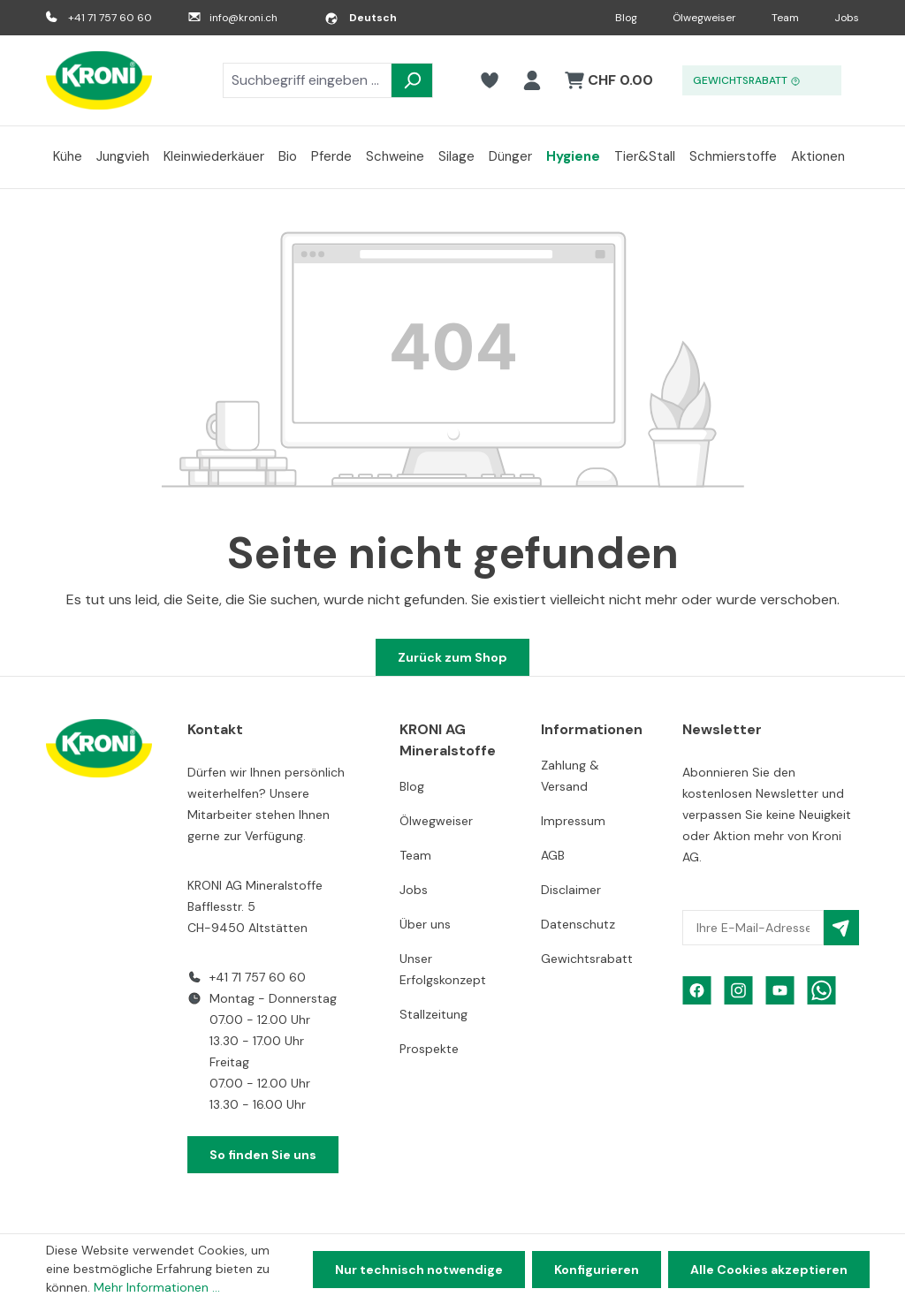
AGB (553, 855)
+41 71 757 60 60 (110, 18)
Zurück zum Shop (452, 657)
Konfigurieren (596, 1269)
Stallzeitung (433, 1014)
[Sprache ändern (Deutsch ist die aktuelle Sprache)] (360, 17)
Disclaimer (571, 890)
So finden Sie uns (262, 1155)
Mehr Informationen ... (157, 1287)
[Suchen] (412, 80)
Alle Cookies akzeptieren (769, 1269)
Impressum (573, 821)
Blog (626, 18)
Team (785, 18)
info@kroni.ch (243, 18)
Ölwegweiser (704, 18)
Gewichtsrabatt (587, 959)
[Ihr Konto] (532, 80)
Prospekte (429, 1049)
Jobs (846, 18)
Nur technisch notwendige (419, 1269)
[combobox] (307, 80)
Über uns (425, 924)
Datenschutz (578, 924)
